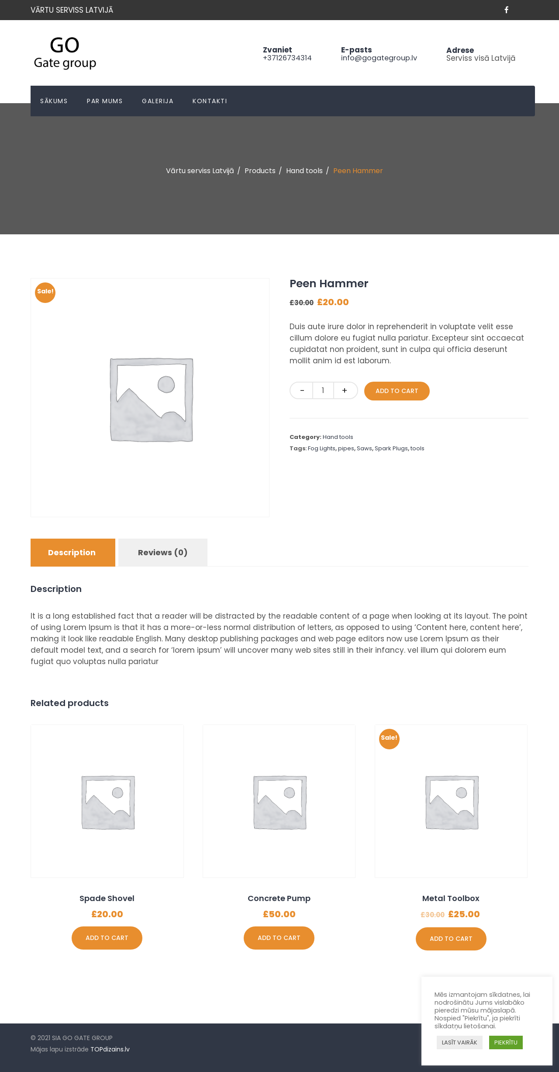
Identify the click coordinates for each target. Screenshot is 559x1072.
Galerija (157, 101)
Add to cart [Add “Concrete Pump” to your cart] (279, 937)
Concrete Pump (279, 898)
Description (72, 552)
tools (417, 448)
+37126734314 (282, 57)
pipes (346, 448)
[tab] (71, 553)
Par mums (105, 101)
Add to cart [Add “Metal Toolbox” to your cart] (451, 938)
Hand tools (338, 437)
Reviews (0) (163, 552)
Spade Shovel (107, 898)
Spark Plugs (391, 448)
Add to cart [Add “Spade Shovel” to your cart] (107, 937)
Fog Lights (321, 448)
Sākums (54, 101)
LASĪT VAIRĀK (459, 1042)
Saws (364, 448)
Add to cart (397, 390)
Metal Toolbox (451, 898)
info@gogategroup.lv (377, 57)
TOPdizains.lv (110, 1049)
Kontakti (210, 101)
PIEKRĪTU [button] (506, 1042)
